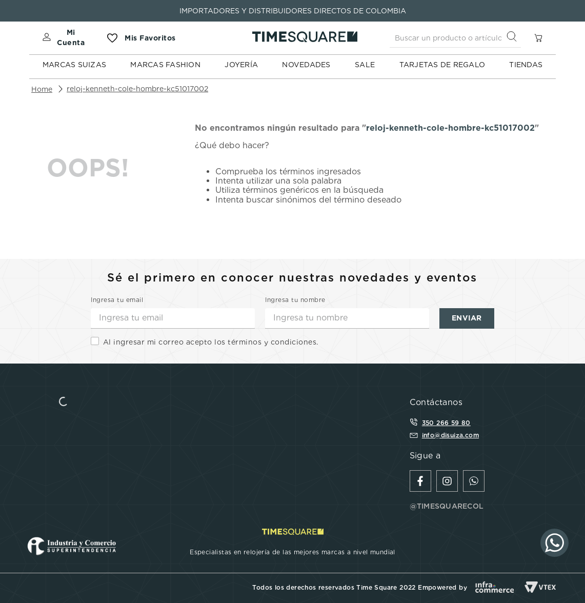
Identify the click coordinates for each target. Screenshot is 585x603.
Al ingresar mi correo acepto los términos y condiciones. (210, 342)
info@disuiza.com (450, 435)
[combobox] (455, 38)
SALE (365, 65)
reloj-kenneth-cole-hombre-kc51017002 (137, 89)
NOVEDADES (306, 65)
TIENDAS (525, 65)
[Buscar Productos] (514, 37)
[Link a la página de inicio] (41, 89)
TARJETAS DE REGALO (442, 65)
